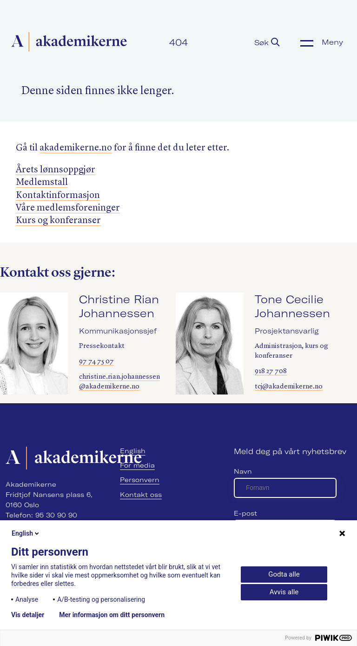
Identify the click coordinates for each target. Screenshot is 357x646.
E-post (245, 513)
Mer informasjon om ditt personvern (112, 615)
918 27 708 (271, 371)
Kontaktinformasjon (58, 195)
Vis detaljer (27, 615)
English (132, 451)
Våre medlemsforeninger (68, 208)
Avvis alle (284, 592)
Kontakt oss (141, 494)
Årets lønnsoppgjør (55, 170)
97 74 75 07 (96, 361)
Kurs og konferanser (58, 220)
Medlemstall (42, 182)
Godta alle (283, 574)
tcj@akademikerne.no (289, 386)
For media (137, 465)
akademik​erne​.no (76, 148)
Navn (243, 471)
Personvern (139, 480)
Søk (267, 42)
